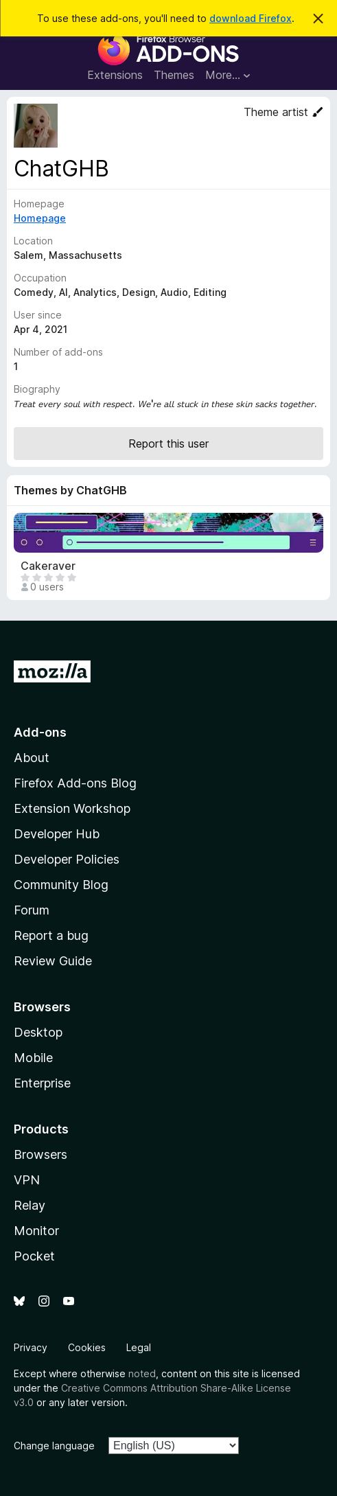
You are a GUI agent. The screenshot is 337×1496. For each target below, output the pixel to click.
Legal (138, 1347)
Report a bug (51, 935)
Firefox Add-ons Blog (75, 783)
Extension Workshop (72, 808)
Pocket (34, 1256)
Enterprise (42, 1083)
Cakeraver (48, 566)
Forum (31, 910)
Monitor (36, 1230)
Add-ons (40, 732)
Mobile (33, 1057)
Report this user (168, 443)
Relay (29, 1205)
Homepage (40, 218)
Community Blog (61, 884)
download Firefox (250, 18)
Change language (54, 1445)
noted (142, 1373)
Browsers (40, 1154)
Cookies (87, 1347)
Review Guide (53, 961)
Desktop (38, 1032)
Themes (174, 75)
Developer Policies (66, 859)
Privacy (30, 1347)
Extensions (115, 75)
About (31, 757)
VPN (27, 1180)
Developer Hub (57, 834)
